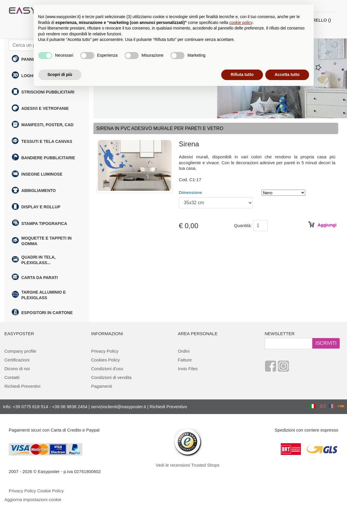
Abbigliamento (34, 190)
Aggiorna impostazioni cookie (32, 499)
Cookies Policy (105, 359)
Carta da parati (35, 277)
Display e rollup (36, 207)
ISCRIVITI (325, 343)
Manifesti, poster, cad (43, 125)
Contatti (12, 377)
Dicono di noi (17, 368)
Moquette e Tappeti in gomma (42, 241)
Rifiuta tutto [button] (242, 74)
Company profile (20, 351)
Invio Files (188, 368)
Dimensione (190, 192)
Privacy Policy (104, 351)
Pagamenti (101, 386)
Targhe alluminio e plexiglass (39, 295)
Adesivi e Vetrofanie (40, 108)
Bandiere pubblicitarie (43, 157)
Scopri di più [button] (60, 74)
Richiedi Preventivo (168, 406)
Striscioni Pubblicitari (43, 92)
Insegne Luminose (37, 174)
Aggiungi (326, 224)
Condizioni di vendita (111, 377)
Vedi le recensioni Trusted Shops (187, 465)
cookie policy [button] (240, 22)
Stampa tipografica (39, 223)
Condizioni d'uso (107, 368)
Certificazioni (16, 359)
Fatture (185, 359)
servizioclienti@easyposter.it (118, 406)
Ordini (184, 351)
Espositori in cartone (42, 313)
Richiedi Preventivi (22, 386)
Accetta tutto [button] (287, 74)
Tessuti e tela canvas (42, 141)
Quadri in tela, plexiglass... (33, 260)
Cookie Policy (50, 490)
